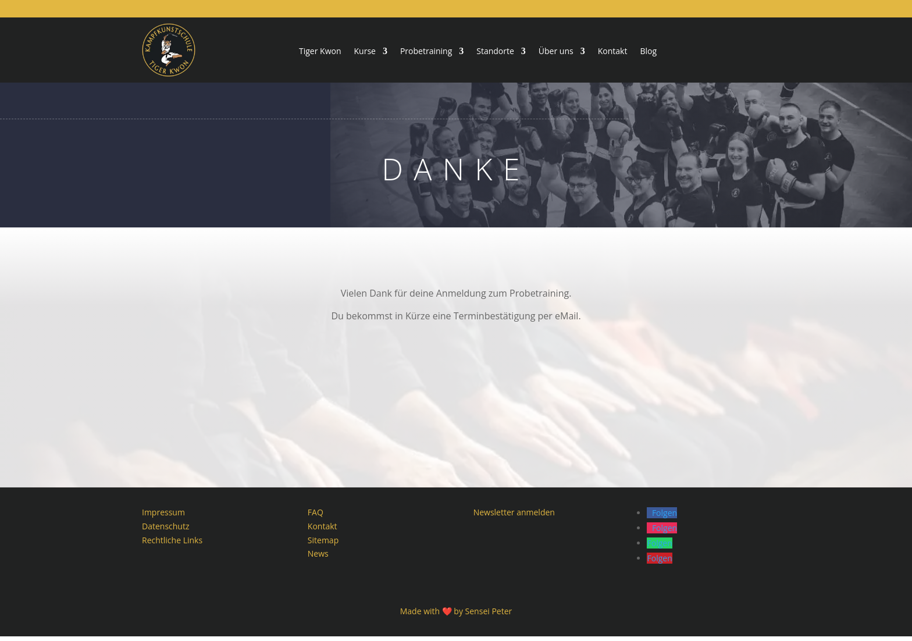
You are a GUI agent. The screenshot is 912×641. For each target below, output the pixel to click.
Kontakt (613, 51)
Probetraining (426, 51)
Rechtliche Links (172, 544)
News (318, 558)
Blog (648, 51)
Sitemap (323, 544)
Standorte (495, 51)
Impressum (163, 516)
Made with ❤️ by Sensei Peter (456, 615)
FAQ (315, 516)
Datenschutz (165, 530)
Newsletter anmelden (514, 516)
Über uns (556, 51)
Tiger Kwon (320, 51)
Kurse (365, 51)
